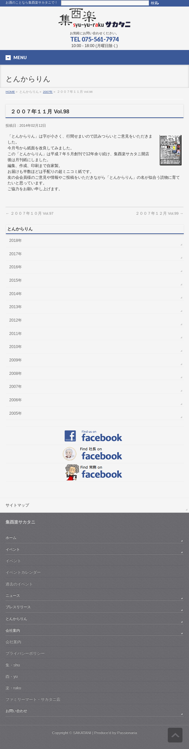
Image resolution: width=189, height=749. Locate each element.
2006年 (15, 400)
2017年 (15, 254)
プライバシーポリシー (25, 653)
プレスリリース (18, 607)
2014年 (15, 293)
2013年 (15, 307)
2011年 (15, 333)
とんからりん (16, 619)
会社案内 (13, 630)
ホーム (11, 538)
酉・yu (12, 676)
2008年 (15, 373)
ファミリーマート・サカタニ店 (33, 699)
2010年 (15, 346)
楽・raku (13, 688)
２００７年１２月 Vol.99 (159, 213)
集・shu (13, 665)
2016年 (15, 267)
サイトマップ (17, 505)
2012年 (15, 320)
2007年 (48, 91)
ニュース (13, 595)
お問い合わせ (16, 711)
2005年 (15, 413)
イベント (13, 549)
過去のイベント (19, 584)
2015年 (15, 280)
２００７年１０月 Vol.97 (29, 213)
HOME (10, 91)
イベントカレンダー (23, 572)
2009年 (15, 360)
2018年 (15, 240)
